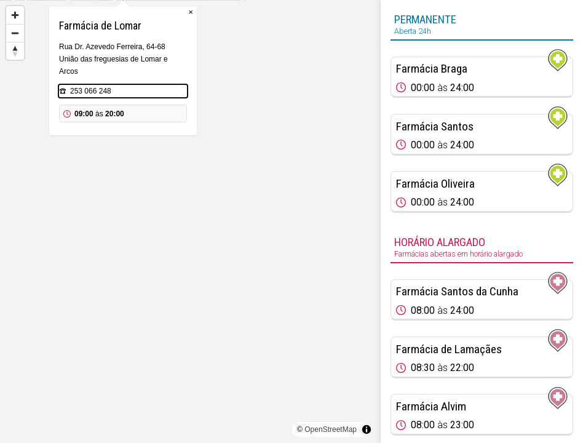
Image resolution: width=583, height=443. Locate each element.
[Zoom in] (15, 15)
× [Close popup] (257, 61)
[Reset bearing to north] (15, 51)
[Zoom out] (15, 33)
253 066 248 (157, 140)
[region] (190, 221)
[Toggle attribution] (366, 429)
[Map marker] (190, 207)
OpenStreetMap (330, 429)
